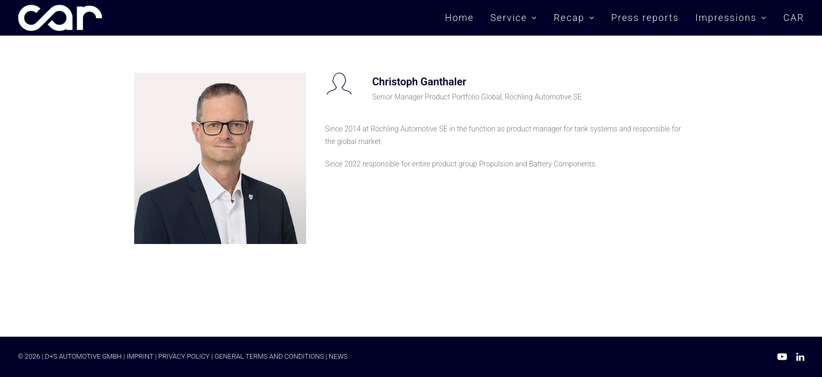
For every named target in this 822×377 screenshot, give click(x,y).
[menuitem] (463, 18)
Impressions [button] (731, 17)
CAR (793, 17)
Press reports (645, 17)
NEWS (338, 356)
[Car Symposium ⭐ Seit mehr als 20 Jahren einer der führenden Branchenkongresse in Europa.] (60, 18)
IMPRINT (139, 356)
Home (459, 17)
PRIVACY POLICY (184, 356)
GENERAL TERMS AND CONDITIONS (269, 356)
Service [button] (513, 17)
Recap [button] (574, 17)
